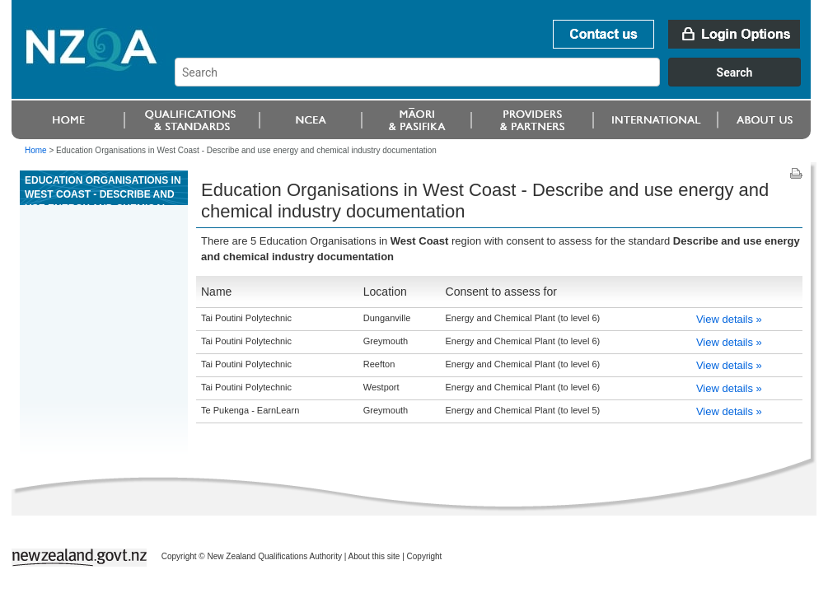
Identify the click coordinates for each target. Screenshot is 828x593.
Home (36, 150)
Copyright (424, 556)
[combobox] (495, 82)
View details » (729, 319)
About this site (374, 556)
